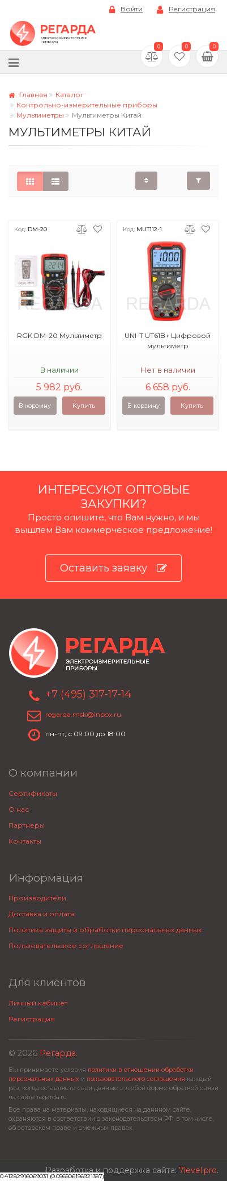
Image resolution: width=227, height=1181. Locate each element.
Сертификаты (32, 793)
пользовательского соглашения (136, 1079)
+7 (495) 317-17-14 (88, 694)
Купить (83, 406)
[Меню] (13, 62)
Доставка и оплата (41, 913)
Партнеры (26, 825)
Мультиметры (40, 115)
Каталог (69, 94)
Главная (28, 94)
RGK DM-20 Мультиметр (59, 335)
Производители (37, 898)
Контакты (24, 841)
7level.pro (198, 1170)
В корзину (35, 406)
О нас (18, 809)
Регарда (58, 1053)
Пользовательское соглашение (65, 945)
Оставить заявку (113, 568)
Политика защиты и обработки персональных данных (105, 929)
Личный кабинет (37, 1003)
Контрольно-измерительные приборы (86, 105)
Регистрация (186, 9)
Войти (126, 9)
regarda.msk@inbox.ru (83, 714)
